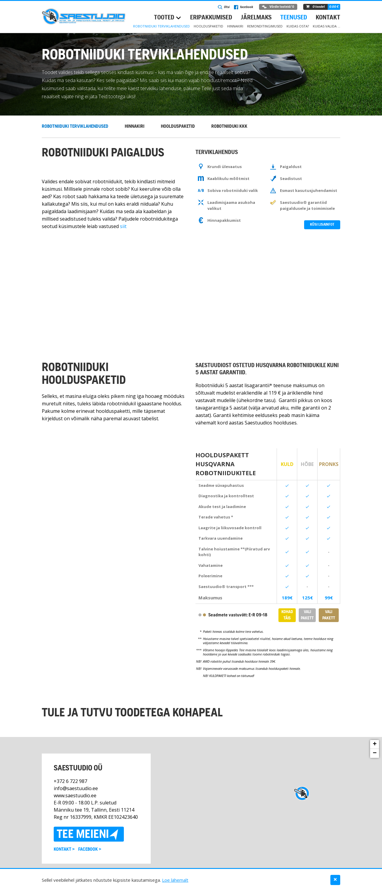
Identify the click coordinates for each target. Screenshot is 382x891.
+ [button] (375, 744)
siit (123, 226)
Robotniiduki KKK (229, 126)
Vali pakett (307, 615)
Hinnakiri (235, 26)
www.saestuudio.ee (75, 795)
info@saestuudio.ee (76, 788)
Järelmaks (256, 18)
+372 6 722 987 (70, 781)
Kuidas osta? (297, 26)
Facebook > (89, 849)
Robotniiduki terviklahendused (161, 26)
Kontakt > (64, 849)
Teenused (293, 18)
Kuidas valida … (326, 26)
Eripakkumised (211, 18)
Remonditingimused (265, 26)
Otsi (223, 7)
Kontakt (328, 18)
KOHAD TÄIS (287, 615)
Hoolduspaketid (208, 26)
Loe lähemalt (175, 880)
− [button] (375, 753)
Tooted (164, 18)
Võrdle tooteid (278, 7)
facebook (243, 7)
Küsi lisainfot (322, 224)
